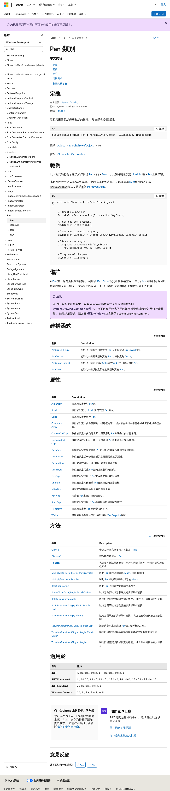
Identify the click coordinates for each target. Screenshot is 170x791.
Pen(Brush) (57, 356)
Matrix (127, 572)
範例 (55, 69)
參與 (47, 788)
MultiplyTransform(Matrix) (65, 579)
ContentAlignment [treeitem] (16, 112)
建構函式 (57, 78)
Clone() (55, 549)
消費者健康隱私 (75, 788)
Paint (132, 182)
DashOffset (57, 456)
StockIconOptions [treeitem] (16, 264)
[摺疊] (42, 35)
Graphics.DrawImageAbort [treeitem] (21, 156)
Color (105, 362)
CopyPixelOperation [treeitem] (17, 117)
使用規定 (95, 788)
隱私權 (57, 788)
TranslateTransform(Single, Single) (68, 642)
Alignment (56, 403)
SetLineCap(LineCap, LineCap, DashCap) (72, 625)
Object (61, 145)
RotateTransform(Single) (64, 598)
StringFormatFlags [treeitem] (16, 283)
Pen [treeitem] (12, 220)
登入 (163, 4)
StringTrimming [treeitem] (15, 288)
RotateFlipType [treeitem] (14, 249)
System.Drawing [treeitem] (15, 55)
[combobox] (23, 42)
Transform (56, 508)
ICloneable (63, 154)
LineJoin (137, 174)
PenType (55, 495)
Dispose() (56, 556)
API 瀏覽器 (78, 37)
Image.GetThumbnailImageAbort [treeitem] (24, 195)
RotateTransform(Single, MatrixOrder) (71, 592)
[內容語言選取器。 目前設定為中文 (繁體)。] (12, 780)
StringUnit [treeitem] (12, 293)
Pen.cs (60, 110)
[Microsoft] (6, 4)
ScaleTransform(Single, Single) (67, 615)
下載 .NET (159, 13)
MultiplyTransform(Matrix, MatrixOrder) (72, 572)
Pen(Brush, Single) (60, 349)
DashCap (56, 450)
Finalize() (55, 562)
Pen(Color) (56, 369)
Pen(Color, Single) (60, 362)
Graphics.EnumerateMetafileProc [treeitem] (24, 161)
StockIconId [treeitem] (13, 259)
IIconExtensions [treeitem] (15, 186)
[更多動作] (164, 38)
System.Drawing (69, 102)
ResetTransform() (60, 585)
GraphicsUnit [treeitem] (14, 166)
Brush (105, 174)
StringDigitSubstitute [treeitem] (18, 274)
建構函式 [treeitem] (14, 225)
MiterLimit (56, 489)
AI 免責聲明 (9, 788)
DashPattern (58, 463)
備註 (55, 73)
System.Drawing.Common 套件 (72, 308)
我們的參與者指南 (68, 726)
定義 (55, 64)
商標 (106, 788)
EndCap (55, 476)
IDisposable (78, 154)
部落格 (34, 788)
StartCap (56, 502)
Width (134, 349)
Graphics (116, 515)
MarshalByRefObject (81, 145)
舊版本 (23, 788)
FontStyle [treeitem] (12, 147)
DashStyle (103, 281)
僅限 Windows (96, 313)
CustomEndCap (59, 433)
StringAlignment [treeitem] (15, 269)
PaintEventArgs (96, 186)
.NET (64, 37)
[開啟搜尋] (156, 5)
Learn (53, 37)
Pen (91, 174)
